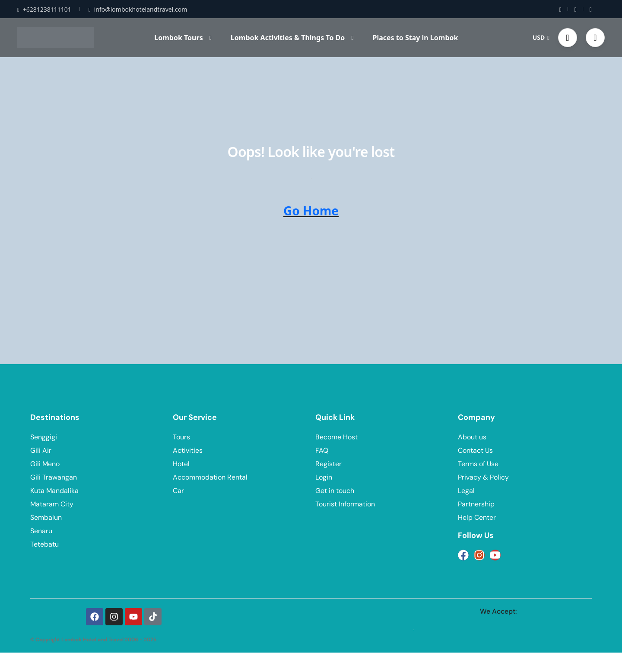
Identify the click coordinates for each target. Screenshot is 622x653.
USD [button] (541, 37)
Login (323, 477)
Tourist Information (345, 504)
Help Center (477, 517)
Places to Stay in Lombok (415, 37)
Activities (188, 450)
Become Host (336, 437)
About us (472, 437)
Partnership (476, 504)
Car (178, 490)
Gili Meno (45, 463)
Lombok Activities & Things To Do (292, 37)
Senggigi (43, 437)
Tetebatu (44, 544)
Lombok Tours (182, 37)
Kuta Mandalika (54, 490)
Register (328, 463)
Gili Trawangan (53, 477)
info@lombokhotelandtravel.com (138, 9)
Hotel (181, 463)
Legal (466, 490)
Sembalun (46, 517)
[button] (567, 37)
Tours (181, 437)
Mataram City (51, 504)
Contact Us (475, 450)
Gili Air (40, 450)
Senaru (41, 530)
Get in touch (334, 490)
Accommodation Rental (210, 477)
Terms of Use (478, 463)
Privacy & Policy (483, 477)
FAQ (321, 450)
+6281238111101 (44, 9)
